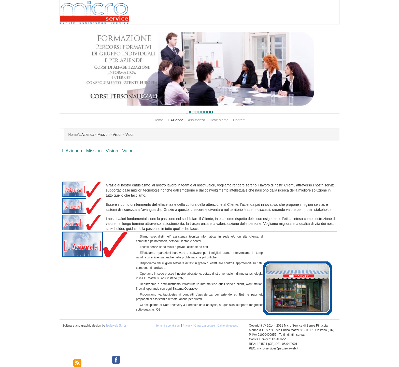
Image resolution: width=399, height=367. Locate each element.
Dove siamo (219, 120)
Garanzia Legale (204, 325)
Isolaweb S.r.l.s (116, 325)
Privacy (187, 325)
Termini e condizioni (168, 325)
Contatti (239, 120)
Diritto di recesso (227, 325)
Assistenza (196, 120)
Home (158, 120)
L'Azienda (175, 120)
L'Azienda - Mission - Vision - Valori (98, 150)
